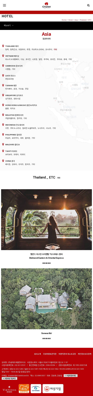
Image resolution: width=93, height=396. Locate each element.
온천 (15, 88)
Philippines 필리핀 (13, 134)
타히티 (22, 154)
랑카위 (19, 118)
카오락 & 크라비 (38, 49)
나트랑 (34, 59)
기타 (55, 49)
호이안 (28, 59)
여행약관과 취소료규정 (67, 354)
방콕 (7, 49)
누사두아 (41, 128)
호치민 (52, 59)
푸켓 (28, 49)
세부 (22, 138)
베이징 (7, 164)
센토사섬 (17, 98)
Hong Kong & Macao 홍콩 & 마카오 (21, 105)
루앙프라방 (9, 79)
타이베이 (8, 88)
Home (64, 20)
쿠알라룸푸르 (10, 118)
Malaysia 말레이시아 (14, 115)
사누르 (48, 128)
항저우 (27, 164)
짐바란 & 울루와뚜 (29, 128)
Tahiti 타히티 (11, 151)
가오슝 (21, 88)
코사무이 (48, 49)
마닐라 (7, 138)
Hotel (70, 20)
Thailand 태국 (12, 46)
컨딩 (26, 88)
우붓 (7, 128)
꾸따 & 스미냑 (15, 128)
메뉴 (8, 25)
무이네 (59, 59)
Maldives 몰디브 (12, 144)
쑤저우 (21, 164)
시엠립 (7, 69)
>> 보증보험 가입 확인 (9, 378)
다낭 (22, 59)
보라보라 (8, 154)
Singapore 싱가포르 (14, 95)
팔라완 (27, 138)
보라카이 (15, 138)
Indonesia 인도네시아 (14, 125)
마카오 (12, 108)
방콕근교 (13, 49)
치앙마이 (21, 49)
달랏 (40, 59)
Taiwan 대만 (11, 85)
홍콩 (7, 108)
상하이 (14, 164)
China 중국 (10, 161)
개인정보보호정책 (84, 354)
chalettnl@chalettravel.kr (18, 375)
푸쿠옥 (46, 59)
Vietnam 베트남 (12, 56)
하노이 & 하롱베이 (12, 59)
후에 (65, 59)
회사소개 (37, 354)
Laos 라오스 (10, 75)
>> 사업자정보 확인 (70, 376)
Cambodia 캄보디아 (14, 66)
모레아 (16, 154)
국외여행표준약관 (49, 354)
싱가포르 (8, 98)
